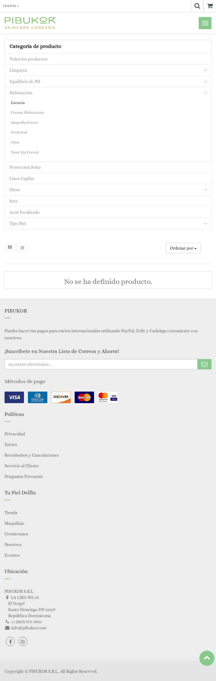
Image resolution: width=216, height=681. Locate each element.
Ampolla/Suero (24, 122)
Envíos (11, 444)
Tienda (11, 512)
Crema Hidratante (27, 112)
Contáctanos (16, 533)
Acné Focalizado (24, 212)
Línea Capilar (21, 178)
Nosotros (13, 544)
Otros (14, 189)
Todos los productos (28, 59)
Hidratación (20, 92)
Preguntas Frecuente (24, 476)
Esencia (18, 102)
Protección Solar (25, 167)
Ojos (15, 142)
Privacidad (15, 433)
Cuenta (11, 6)
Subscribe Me (204, 364)
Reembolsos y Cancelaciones (32, 455)
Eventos (12, 555)
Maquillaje (14, 523)
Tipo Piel (17, 223)
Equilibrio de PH (24, 81)
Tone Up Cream (25, 152)
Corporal (19, 132)
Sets (13, 201)
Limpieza (18, 70)
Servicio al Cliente (22, 465)
